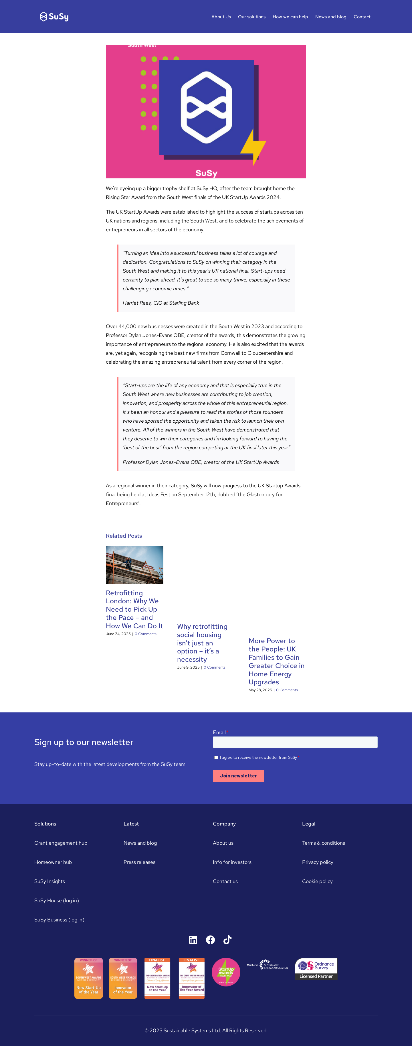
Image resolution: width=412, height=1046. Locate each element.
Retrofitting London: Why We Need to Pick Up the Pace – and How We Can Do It (134, 609)
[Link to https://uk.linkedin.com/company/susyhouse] (193, 939)
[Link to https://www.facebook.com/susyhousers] (210, 939)
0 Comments (146, 633)
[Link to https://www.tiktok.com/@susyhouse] (227, 939)
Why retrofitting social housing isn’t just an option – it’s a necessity (202, 643)
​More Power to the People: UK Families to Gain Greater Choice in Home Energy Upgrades (277, 661)
